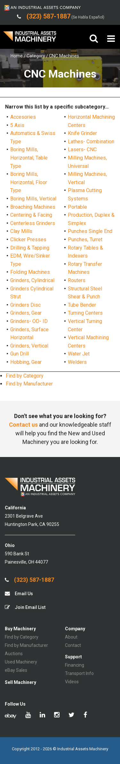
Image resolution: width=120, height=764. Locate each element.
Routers (76, 280)
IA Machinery (29, 38)
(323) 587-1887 (29, 579)
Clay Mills (21, 231)
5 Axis (17, 125)
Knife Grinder (82, 133)
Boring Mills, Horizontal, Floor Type (28, 182)
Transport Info (79, 673)
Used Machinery (21, 661)
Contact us (23, 424)
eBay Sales (16, 670)
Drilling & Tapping (29, 248)
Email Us (19, 593)
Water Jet (79, 354)
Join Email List (25, 607)
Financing (74, 665)
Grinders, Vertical (29, 346)
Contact (73, 645)
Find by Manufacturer (29, 384)
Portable (77, 207)
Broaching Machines (32, 207)
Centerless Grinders (32, 223)
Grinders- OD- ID (29, 321)
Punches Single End (90, 231)
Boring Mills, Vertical (33, 199)
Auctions (14, 653)
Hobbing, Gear (26, 362)
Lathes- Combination (91, 142)
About (71, 637)
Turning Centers (85, 313)
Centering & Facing (31, 215)
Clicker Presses (28, 239)
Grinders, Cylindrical (32, 280)
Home (17, 55)
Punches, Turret (85, 239)
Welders (77, 362)
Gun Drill (19, 354)
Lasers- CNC (82, 149)
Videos (72, 681)
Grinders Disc (25, 305)
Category (36, 55)
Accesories (23, 117)
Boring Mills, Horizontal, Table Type (29, 157)
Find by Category (25, 376)
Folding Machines (30, 272)
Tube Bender (82, 305)
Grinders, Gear (26, 313)
